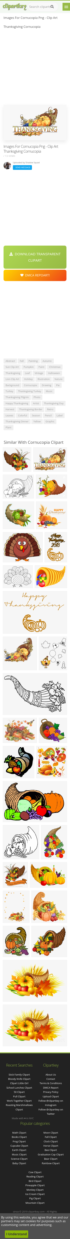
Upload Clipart (51, 1096)
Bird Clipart (35, 1181)
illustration (44, 379)
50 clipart (19, 1092)
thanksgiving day (53, 403)
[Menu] (66, 7)
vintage (39, 373)
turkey (9, 391)
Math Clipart (19, 1132)
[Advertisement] (35, 68)
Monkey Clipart (35, 1189)
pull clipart (19, 1096)
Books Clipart (19, 1137)
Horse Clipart (50, 1145)
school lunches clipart (19, 1087)
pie (58, 385)
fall (22, 361)
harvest (10, 409)
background (12, 385)
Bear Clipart (50, 1158)
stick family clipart (19, 1074)
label (60, 415)
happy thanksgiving (17, 403)
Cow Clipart (35, 1172)
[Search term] (43, 7)
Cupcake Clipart (19, 1145)
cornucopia (30, 385)
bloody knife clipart (19, 1079)
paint (41, 367)
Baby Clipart (19, 1163)
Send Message (22, 167)
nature (58, 379)
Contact (50, 1079)
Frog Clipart (19, 1141)
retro (50, 409)
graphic (50, 421)
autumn (47, 361)
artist (36, 403)
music (49, 391)
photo (37, 397)
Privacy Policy (50, 1092)
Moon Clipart (50, 1132)
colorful (22, 415)
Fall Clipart (51, 1137)
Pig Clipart (35, 1198)
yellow (37, 421)
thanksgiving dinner (17, 421)
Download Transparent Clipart (34, 257)
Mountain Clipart (35, 1202)
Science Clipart (19, 1158)
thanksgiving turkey (29, 391)
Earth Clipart (19, 1150)
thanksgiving (13, 373)
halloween (54, 373)
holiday (28, 379)
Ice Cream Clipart (35, 1194)
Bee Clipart (51, 1150)
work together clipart (19, 1100)
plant (8, 427)
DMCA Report (50, 1087)
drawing (46, 385)
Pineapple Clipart (35, 1185)
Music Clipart (19, 1154)
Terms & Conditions (51, 1083)
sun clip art (12, 367)
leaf (27, 373)
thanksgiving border (30, 409)
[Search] (52, 6)
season (36, 415)
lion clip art (12, 379)
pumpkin (29, 367)
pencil (48, 415)
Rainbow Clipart (51, 1163)
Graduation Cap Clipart (51, 1154)
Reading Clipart (34, 1176)
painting (33, 361)
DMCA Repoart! (35, 275)
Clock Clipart (51, 1141)
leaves (9, 415)
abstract (10, 361)
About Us (51, 1074)
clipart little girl (19, 1083)
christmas (54, 367)
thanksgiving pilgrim (17, 397)
